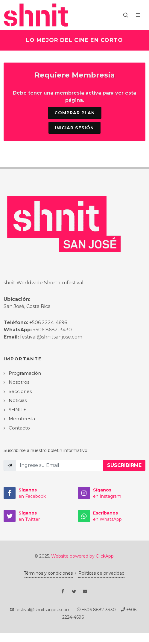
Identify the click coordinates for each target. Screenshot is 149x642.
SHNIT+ (17, 409)
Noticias (18, 400)
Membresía (22, 418)
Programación (25, 373)
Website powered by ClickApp (82, 556)
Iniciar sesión (74, 127)
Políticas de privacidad (101, 573)
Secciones (20, 391)
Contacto (19, 428)
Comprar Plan (74, 113)
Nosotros (19, 382)
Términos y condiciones (48, 573)
